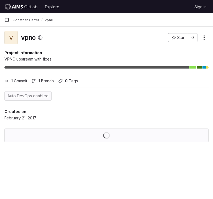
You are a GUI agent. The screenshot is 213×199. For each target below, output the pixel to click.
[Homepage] (21, 6)
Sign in (200, 6)
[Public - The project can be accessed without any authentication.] (40, 37)
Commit (15, 80)
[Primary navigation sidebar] (6, 19)
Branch (43, 80)
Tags (68, 80)
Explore (52, 6)
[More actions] (204, 37)
